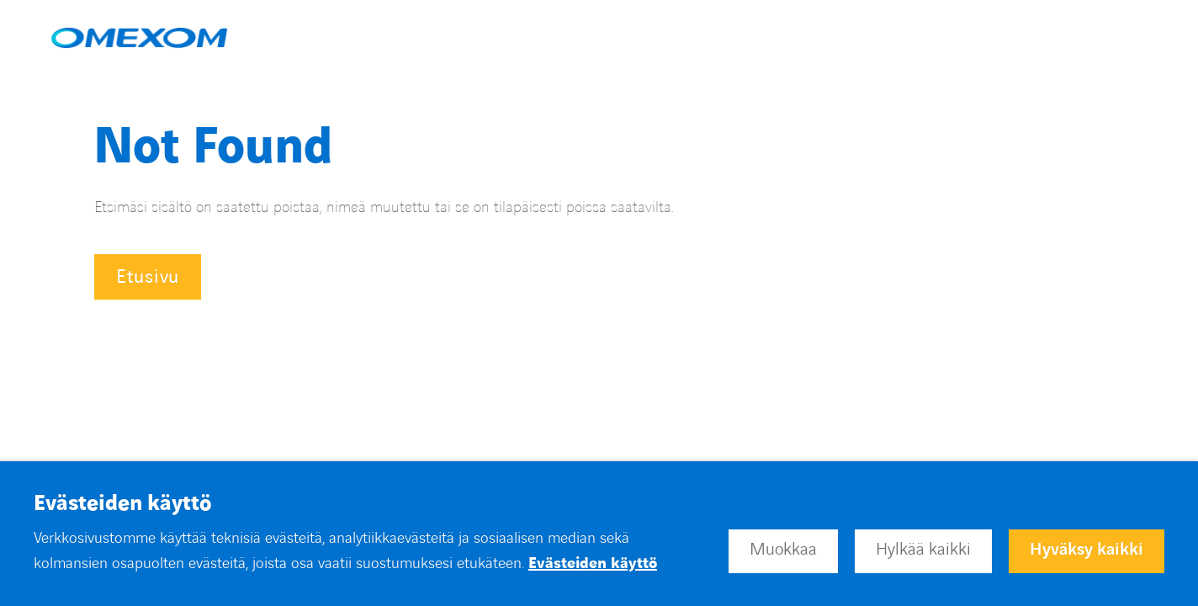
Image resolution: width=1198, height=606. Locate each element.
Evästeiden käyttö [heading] (122, 504)
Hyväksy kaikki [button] (1086, 549)
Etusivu (147, 277)
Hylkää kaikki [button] (923, 549)
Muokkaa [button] (783, 549)
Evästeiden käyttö (592, 563)
